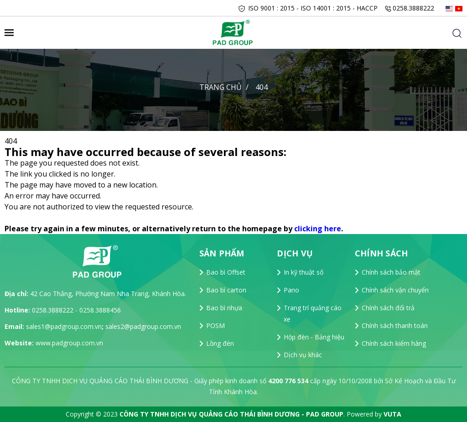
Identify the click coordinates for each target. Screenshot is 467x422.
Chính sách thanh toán (395, 325)
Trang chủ (220, 87)
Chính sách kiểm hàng (394, 343)
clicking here (317, 229)
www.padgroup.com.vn (69, 343)
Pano (291, 290)
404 (261, 87)
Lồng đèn (220, 343)
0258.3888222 (413, 8)
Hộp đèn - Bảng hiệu (314, 337)
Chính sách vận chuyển (395, 290)
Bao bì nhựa (224, 307)
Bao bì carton (226, 290)
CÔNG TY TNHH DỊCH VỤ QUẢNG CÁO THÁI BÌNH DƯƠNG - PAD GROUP (231, 414)
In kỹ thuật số (303, 272)
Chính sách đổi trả (388, 307)
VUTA (392, 414)
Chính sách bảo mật (391, 272)
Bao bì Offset (225, 272)
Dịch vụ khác (303, 354)
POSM (215, 325)
